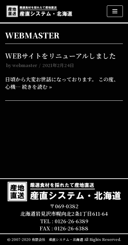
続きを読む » (37, 86)
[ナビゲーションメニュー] (115, 11)
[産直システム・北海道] (39, 11)
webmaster (24, 65)
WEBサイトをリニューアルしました (60, 56)
